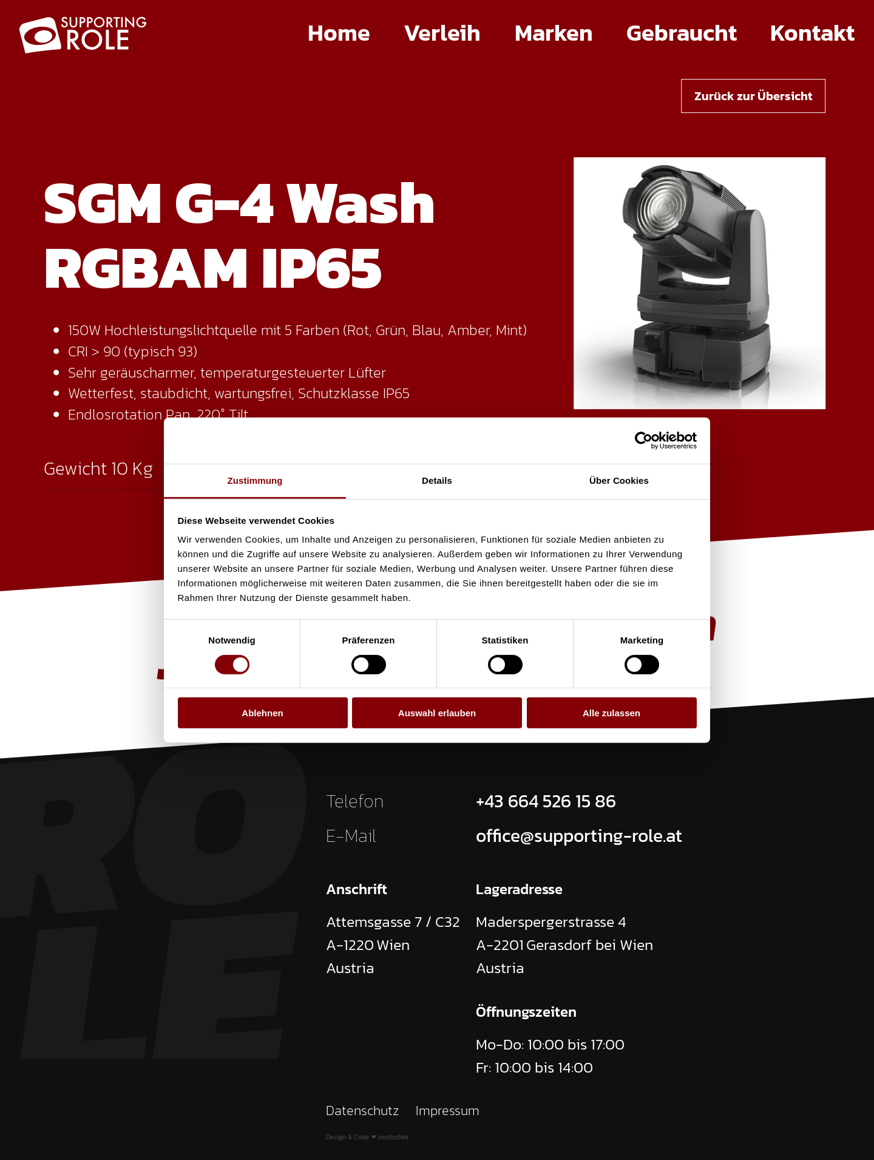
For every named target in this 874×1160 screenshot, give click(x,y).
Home (339, 32)
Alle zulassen (611, 713)
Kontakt (812, 32)
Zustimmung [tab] (255, 480)
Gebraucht (681, 32)
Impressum (447, 1111)
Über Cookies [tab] (619, 480)
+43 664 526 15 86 (546, 801)
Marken (554, 32)
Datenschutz (362, 1111)
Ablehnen (262, 713)
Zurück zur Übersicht (753, 96)
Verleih (442, 32)
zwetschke (393, 1137)
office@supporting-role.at (579, 835)
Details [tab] (437, 480)
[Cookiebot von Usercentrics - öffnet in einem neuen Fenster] (644, 441)
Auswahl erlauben (437, 713)
